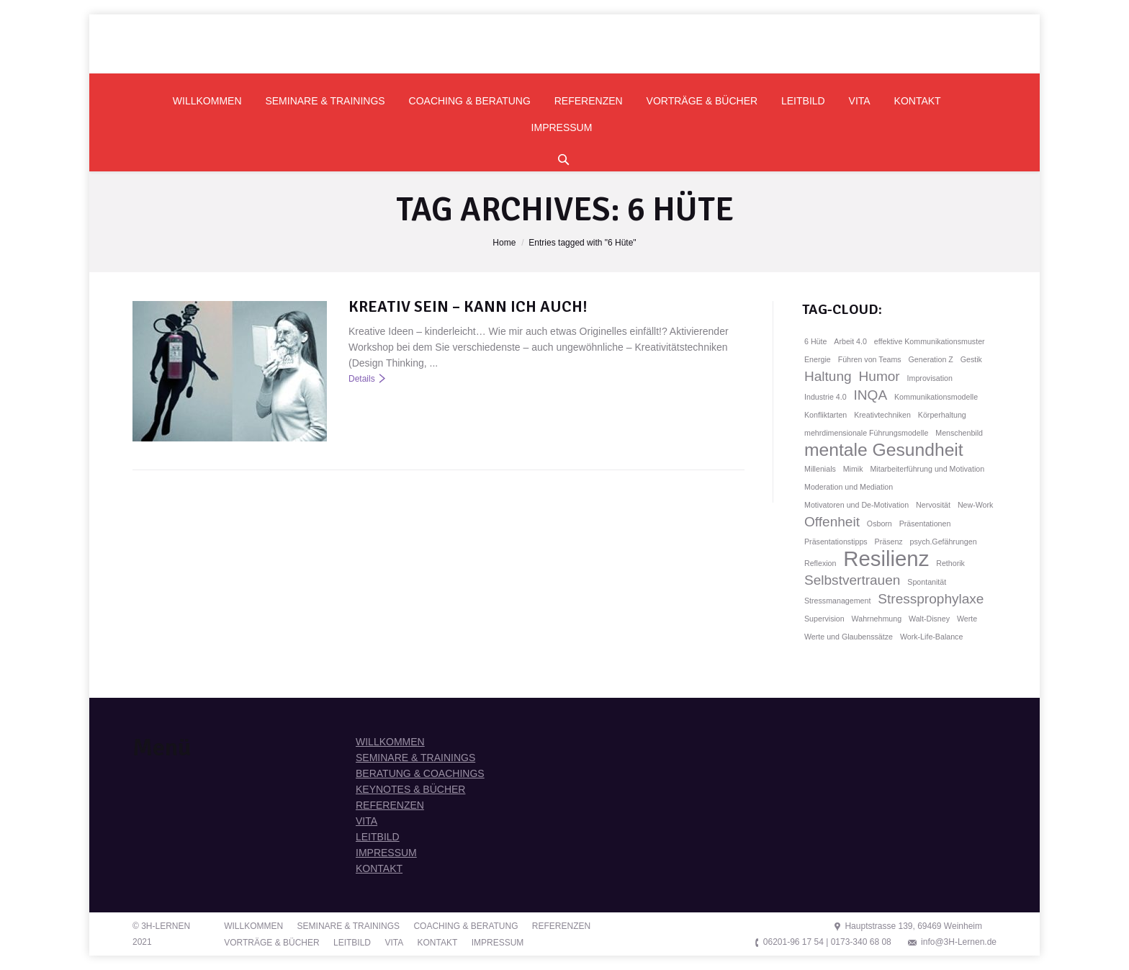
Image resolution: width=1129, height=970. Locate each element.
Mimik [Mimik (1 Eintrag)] (853, 468)
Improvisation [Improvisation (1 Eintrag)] (930, 378)
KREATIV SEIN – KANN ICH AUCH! (468, 306)
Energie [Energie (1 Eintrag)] (817, 359)
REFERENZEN (390, 805)
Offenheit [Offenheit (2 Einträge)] (832, 521)
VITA (366, 821)
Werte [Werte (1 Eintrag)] (967, 618)
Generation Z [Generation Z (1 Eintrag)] (931, 359)
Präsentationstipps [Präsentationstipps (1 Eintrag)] (836, 541)
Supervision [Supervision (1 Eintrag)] (824, 618)
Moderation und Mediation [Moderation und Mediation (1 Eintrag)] (848, 486)
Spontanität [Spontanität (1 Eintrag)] (926, 582)
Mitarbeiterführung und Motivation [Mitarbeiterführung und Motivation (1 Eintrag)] (927, 468)
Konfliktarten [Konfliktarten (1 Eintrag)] (825, 414)
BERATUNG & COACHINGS (420, 773)
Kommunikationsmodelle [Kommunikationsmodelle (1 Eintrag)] (936, 396)
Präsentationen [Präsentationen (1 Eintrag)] (925, 523)
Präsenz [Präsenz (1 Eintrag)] (889, 541)
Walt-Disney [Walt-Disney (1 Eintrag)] (929, 618)
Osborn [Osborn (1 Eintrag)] (879, 523)
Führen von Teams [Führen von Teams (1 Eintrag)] (869, 359)
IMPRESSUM (386, 852)
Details (361, 379)
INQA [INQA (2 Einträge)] (871, 395)
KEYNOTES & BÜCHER (410, 789)
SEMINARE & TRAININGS (415, 757)
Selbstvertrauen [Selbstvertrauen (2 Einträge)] (852, 580)
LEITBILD (378, 837)
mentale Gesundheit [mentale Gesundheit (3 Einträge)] (883, 450)
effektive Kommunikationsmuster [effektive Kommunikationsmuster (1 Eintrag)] (929, 341)
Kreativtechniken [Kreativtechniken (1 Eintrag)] (882, 414)
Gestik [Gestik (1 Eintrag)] (971, 359)
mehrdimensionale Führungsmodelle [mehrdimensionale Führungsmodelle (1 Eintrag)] (866, 432)
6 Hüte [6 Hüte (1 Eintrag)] (815, 341)
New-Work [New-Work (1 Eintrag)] (976, 504)
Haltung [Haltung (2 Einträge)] (828, 376)
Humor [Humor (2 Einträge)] (879, 376)
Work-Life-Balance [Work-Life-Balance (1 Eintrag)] (931, 636)
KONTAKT (379, 868)
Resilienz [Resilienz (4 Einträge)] (886, 559)
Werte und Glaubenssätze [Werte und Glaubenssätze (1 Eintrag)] (848, 636)
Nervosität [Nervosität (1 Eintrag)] (933, 504)
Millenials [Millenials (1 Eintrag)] (820, 468)
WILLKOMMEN (390, 741)
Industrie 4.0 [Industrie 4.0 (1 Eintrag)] (825, 396)
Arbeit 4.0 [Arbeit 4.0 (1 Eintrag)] (850, 341)
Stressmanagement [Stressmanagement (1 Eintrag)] (837, 600)
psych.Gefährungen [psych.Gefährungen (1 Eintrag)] (943, 541)
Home (504, 243)
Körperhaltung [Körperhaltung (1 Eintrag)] (942, 414)
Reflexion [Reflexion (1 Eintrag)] (820, 563)
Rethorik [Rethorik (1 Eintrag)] (950, 563)
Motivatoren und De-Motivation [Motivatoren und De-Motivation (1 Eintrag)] (856, 504)
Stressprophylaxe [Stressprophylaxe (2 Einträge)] (931, 598)
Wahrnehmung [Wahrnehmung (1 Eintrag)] (877, 618)
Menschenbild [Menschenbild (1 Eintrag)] (959, 432)
